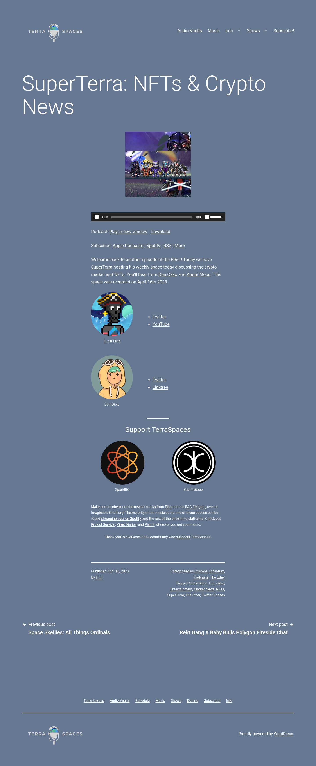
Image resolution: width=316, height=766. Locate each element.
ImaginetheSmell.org (107, 513)
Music (214, 30)
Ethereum (216, 571)
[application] (158, 216)
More (180, 245)
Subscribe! (283, 30)
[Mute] (207, 217)
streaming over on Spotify (121, 519)
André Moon (199, 274)
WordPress (283, 733)
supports (183, 537)
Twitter (159, 316)
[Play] (97, 217)
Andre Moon (198, 583)
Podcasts (201, 577)
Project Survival (103, 524)
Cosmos (201, 571)
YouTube (161, 324)
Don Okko (167, 274)
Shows (253, 30)
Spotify (153, 245)
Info (229, 30)
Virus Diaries (126, 524)
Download (160, 231)
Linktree (160, 387)
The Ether (217, 577)
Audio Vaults (189, 30)
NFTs (220, 589)
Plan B (150, 524)
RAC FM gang (195, 507)
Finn (168, 507)
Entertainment (181, 589)
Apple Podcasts (128, 245)
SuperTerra (101, 267)
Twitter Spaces (213, 595)
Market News (204, 589)
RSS (167, 245)
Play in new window (128, 231)
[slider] (152, 217)
